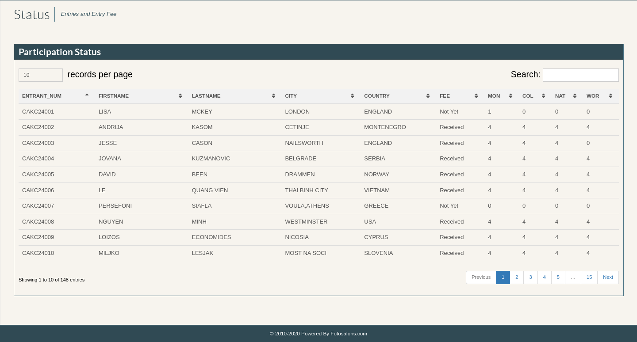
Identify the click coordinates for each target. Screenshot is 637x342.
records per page (76, 75)
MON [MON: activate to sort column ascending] (494, 96)
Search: (565, 75)
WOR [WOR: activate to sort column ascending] (593, 96)
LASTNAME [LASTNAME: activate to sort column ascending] (206, 96)
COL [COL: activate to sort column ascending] (527, 96)
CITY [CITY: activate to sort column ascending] (291, 96)
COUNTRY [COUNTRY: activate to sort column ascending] (376, 96)
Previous (481, 277)
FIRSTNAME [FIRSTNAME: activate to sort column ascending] (114, 96)
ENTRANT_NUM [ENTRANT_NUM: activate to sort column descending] (41, 96)
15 (589, 277)
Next (608, 277)
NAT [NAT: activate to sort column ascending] (560, 96)
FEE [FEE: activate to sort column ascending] (445, 96)
